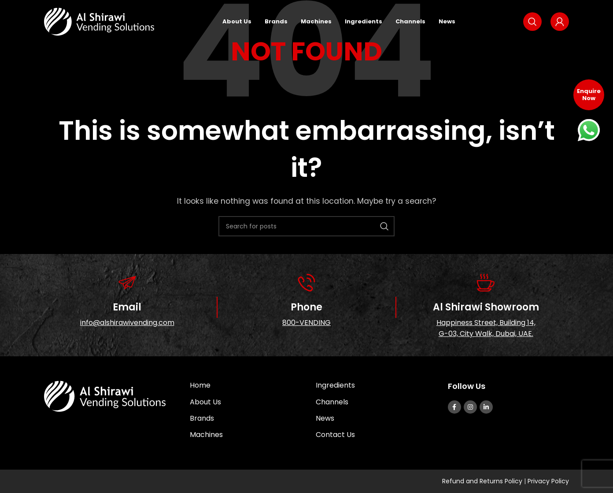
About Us (205, 402)
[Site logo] (99, 22)
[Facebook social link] (454, 407)
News (325, 418)
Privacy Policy (548, 481)
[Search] (532, 23)
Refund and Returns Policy (483, 481)
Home (200, 385)
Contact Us (335, 435)
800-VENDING (306, 322)
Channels (332, 402)
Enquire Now (589, 94)
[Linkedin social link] (486, 407)
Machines (206, 435)
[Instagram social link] (470, 407)
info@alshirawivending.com (127, 322)
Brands (202, 418)
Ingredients (335, 385)
